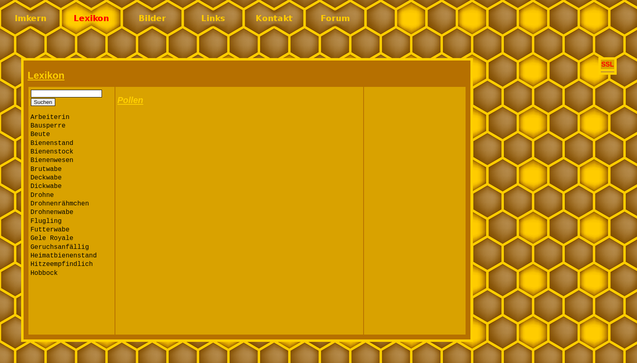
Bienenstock (52, 152)
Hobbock (44, 273)
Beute (40, 134)
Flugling (46, 221)
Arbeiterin (49, 117)
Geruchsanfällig (59, 247)
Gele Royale (52, 238)
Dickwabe (46, 186)
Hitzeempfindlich (61, 264)
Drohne (42, 195)
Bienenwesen (52, 160)
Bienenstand (52, 143)
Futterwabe (49, 229)
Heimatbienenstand (63, 255)
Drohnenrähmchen (59, 203)
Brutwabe (46, 169)
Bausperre (47, 126)
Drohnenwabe (52, 212)
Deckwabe (46, 178)
